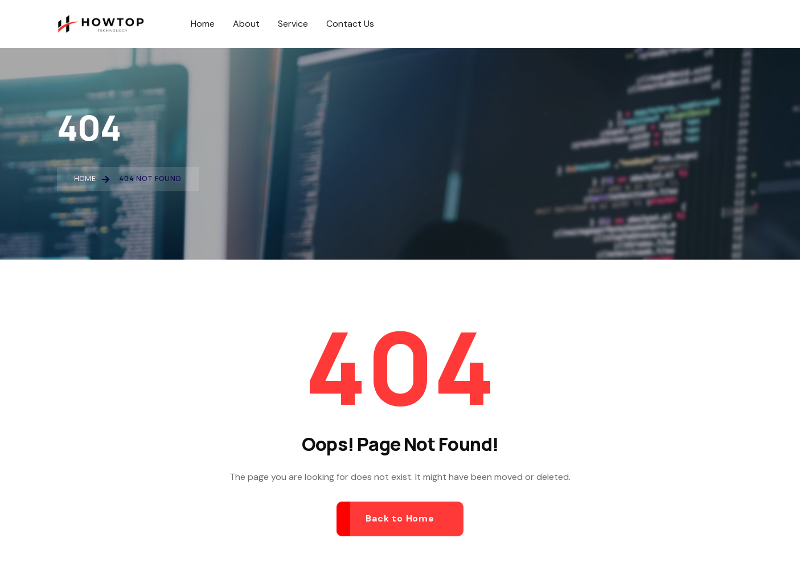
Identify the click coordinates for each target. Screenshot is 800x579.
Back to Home (400, 518)
